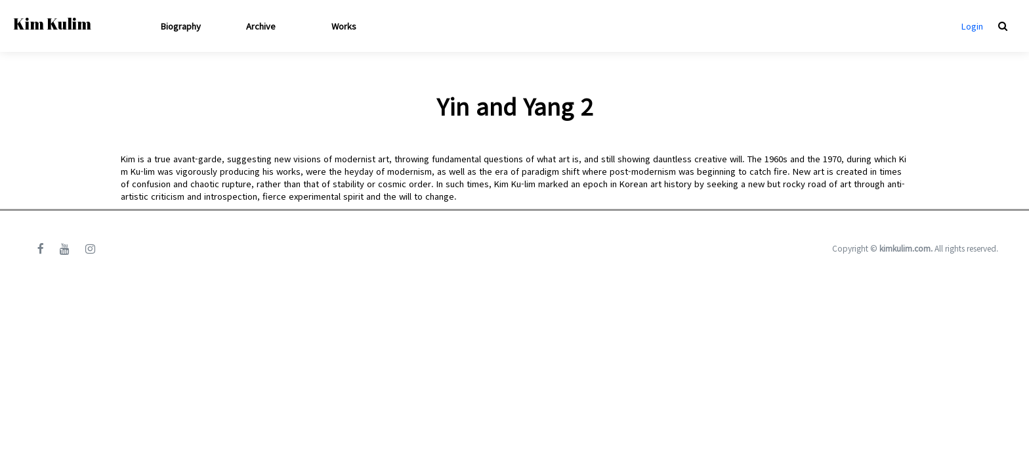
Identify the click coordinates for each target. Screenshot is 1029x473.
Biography (181, 26)
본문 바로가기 (0, 0)
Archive (261, 26)
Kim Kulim (52, 23)
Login (972, 26)
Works (343, 26)
